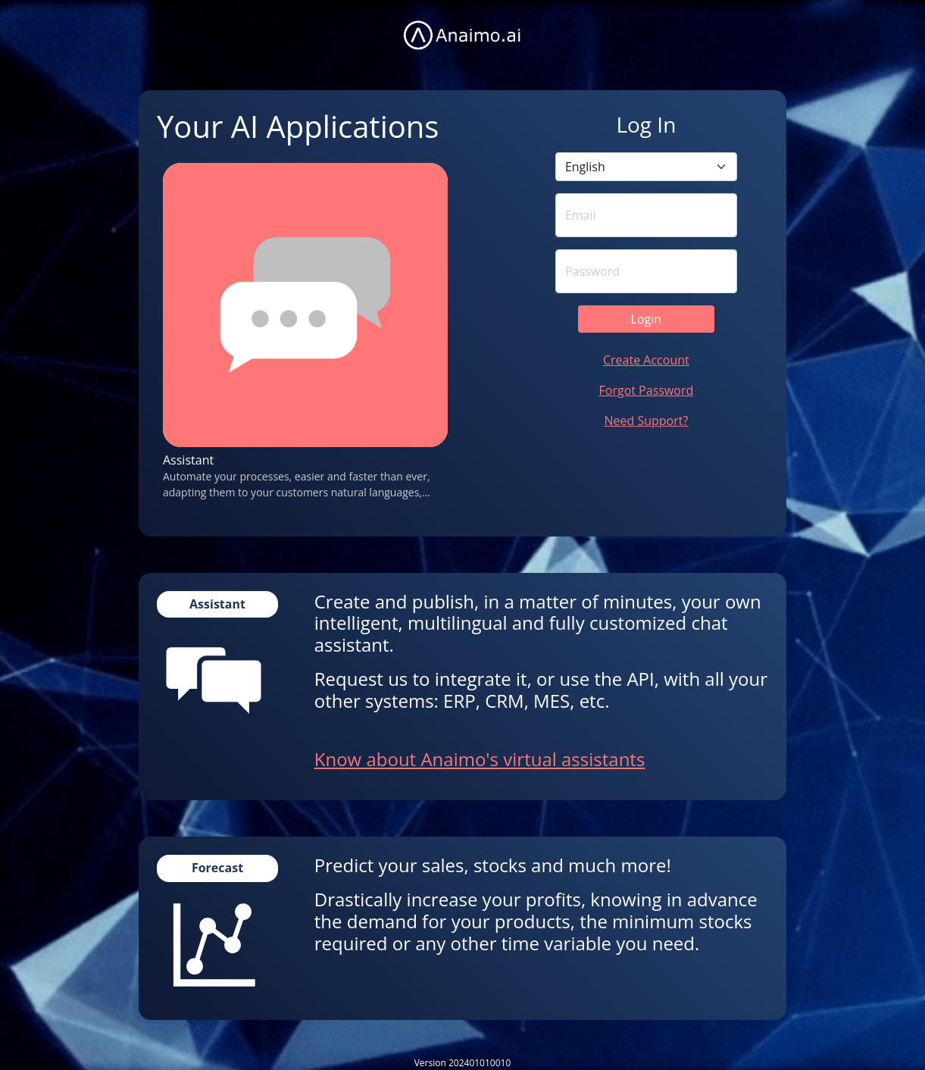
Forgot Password (646, 390)
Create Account (646, 360)
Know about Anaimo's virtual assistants (479, 758)
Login (646, 319)
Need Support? (646, 420)
